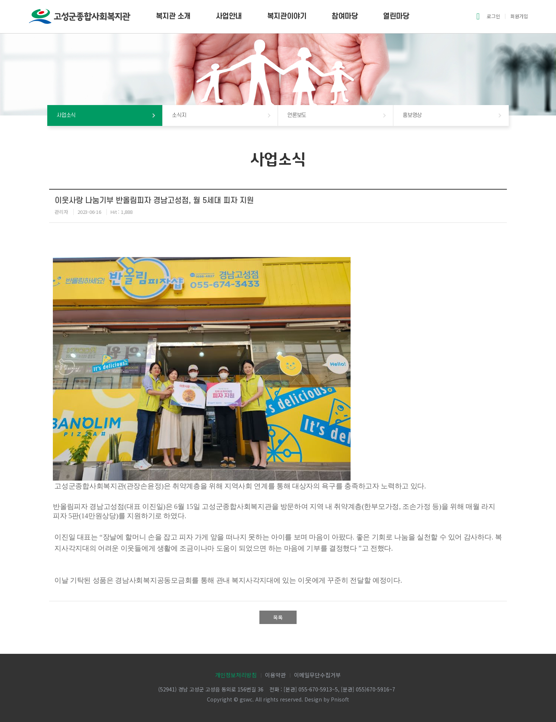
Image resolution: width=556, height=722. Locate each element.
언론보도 (296, 115)
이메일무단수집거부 (317, 675)
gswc (246, 699)
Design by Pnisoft (326, 699)
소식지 (179, 115)
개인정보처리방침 (236, 675)
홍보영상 (412, 115)
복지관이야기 (286, 16)
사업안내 (229, 16)
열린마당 (396, 16)
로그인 (493, 16)
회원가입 (519, 16)
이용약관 (275, 675)
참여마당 (345, 16)
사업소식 (66, 115)
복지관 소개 (173, 16)
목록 (278, 617)
